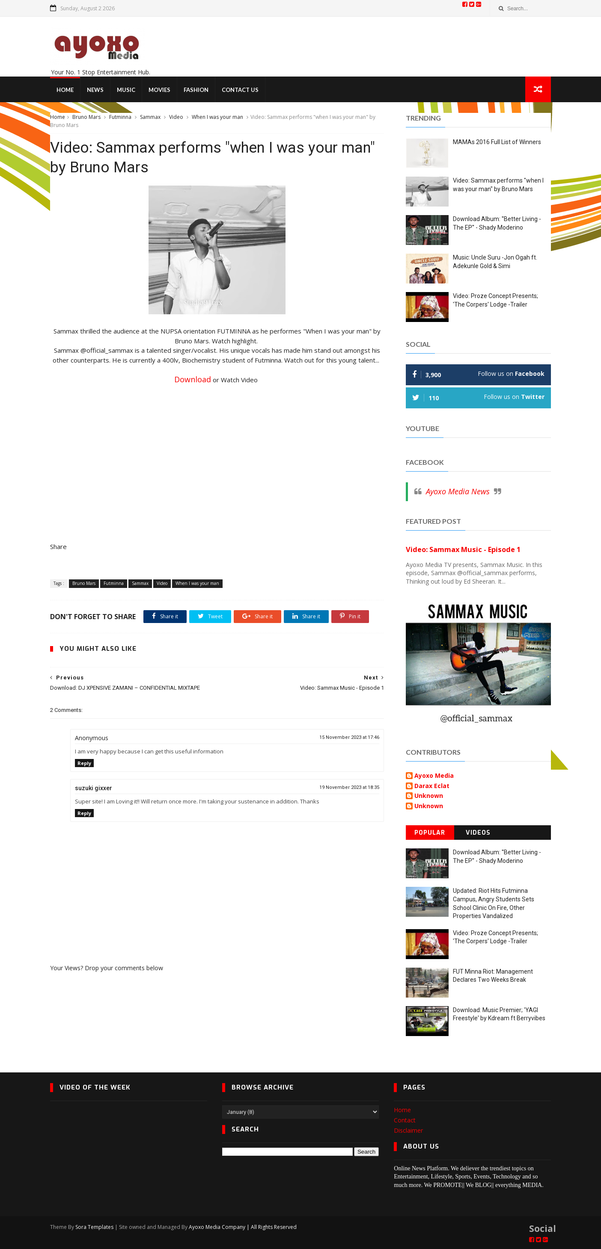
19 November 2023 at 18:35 (349, 787)
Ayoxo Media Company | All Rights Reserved (243, 1227)
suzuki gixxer (93, 788)
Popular (429, 833)
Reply (84, 763)
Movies (159, 89)
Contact (405, 1120)
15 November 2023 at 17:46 (349, 737)
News (95, 89)
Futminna (120, 117)
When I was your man (217, 117)
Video (176, 117)
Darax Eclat (431, 786)
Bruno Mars (86, 117)
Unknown (428, 796)
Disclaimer (408, 1130)
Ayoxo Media (434, 776)
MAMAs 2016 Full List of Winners (497, 142)
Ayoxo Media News (458, 491)
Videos (478, 833)
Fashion (196, 89)
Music (126, 89)
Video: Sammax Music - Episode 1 (463, 549)
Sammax (150, 117)
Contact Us (240, 89)
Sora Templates (94, 1227)
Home (65, 89)
